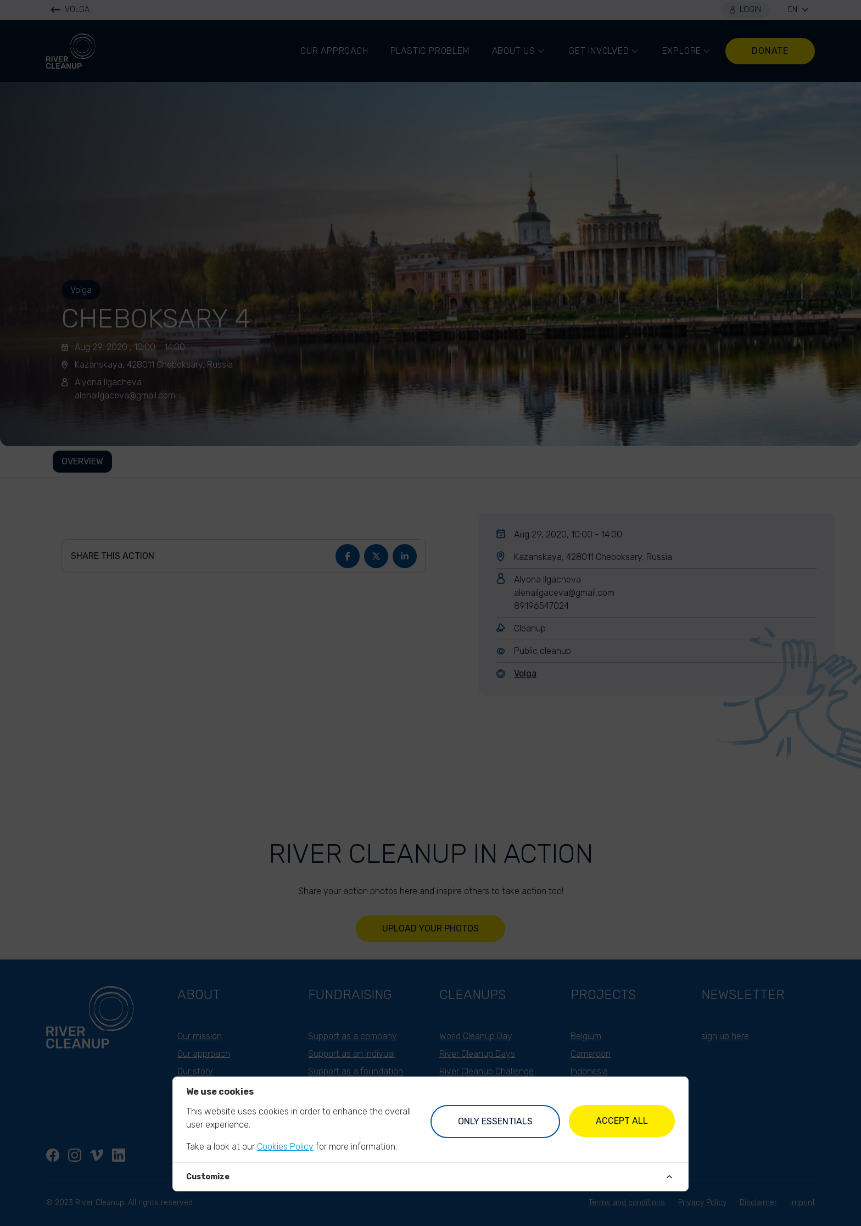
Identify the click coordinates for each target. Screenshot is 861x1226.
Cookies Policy (285, 1146)
